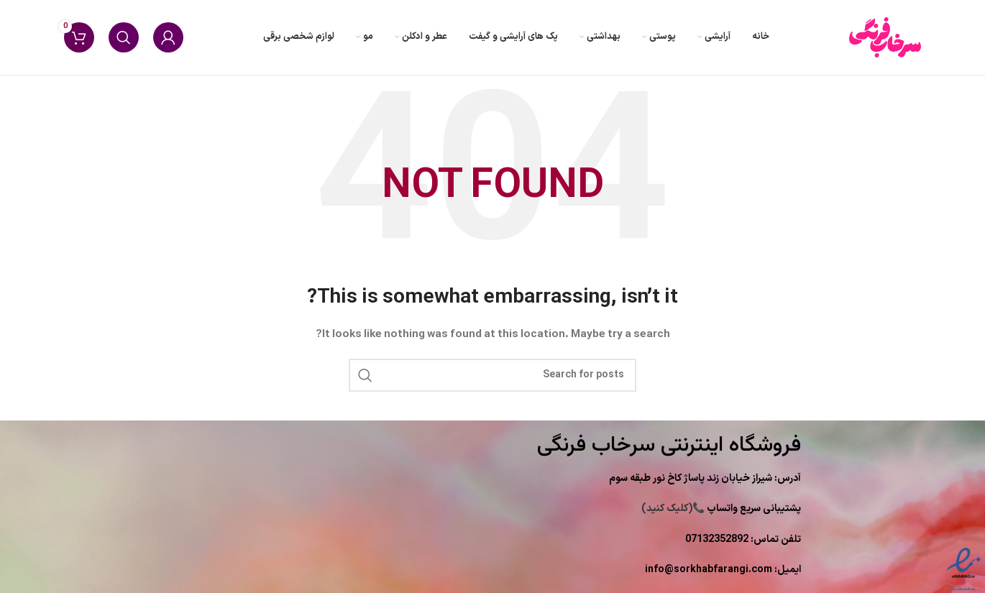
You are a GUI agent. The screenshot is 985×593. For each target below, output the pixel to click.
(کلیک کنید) (721, 508)
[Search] (123, 37)
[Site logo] (885, 37)
